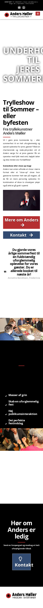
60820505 (18, 2)
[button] (38, 13)
